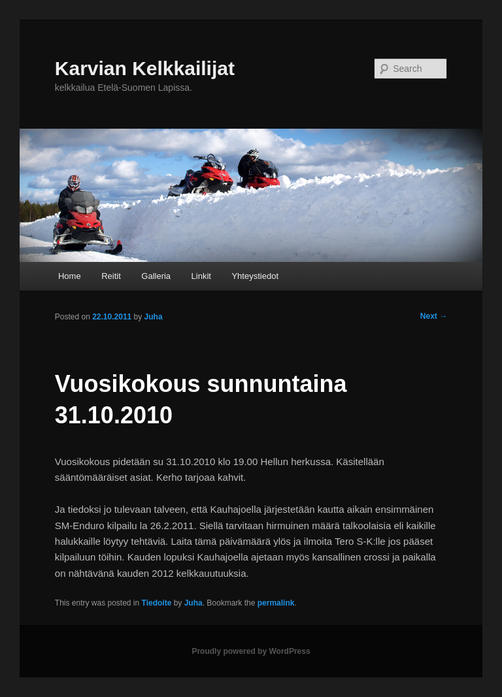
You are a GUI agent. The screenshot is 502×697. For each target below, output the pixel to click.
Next (433, 316)
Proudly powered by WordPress (251, 651)
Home (69, 276)
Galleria (156, 276)
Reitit (111, 276)
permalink (276, 603)
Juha (193, 603)
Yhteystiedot (254, 276)
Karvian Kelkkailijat (145, 68)
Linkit (201, 276)
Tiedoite (157, 603)
